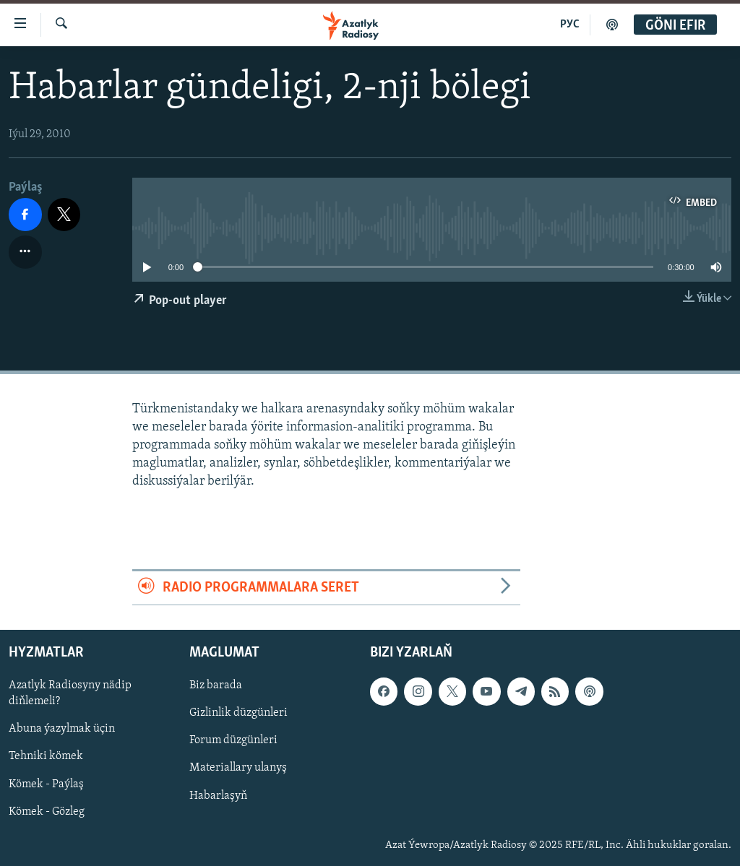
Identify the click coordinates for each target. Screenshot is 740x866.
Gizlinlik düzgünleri (238, 713)
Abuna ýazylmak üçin (62, 729)
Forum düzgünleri (233, 740)
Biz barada (215, 685)
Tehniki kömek (46, 757)
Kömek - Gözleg (47, 812)
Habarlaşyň (218, 796)
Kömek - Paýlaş (46, 784)
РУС (570, 24)
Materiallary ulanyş (238, 768)
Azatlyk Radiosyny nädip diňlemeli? (70, 693)
